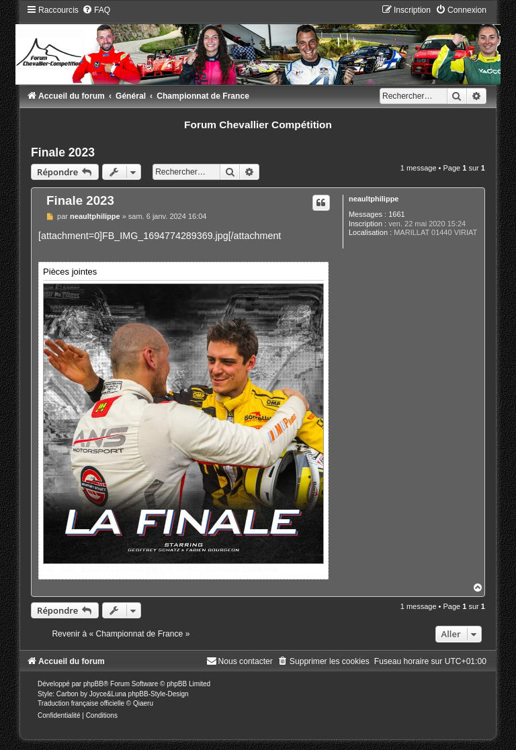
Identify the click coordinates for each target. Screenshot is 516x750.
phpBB (93, 684)
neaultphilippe (374, 199)
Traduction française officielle (81, 703)
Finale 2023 (63, 152)
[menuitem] (96, 10)
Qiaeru (143, 703)
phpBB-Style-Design (158, 694)
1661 (396, 214)
